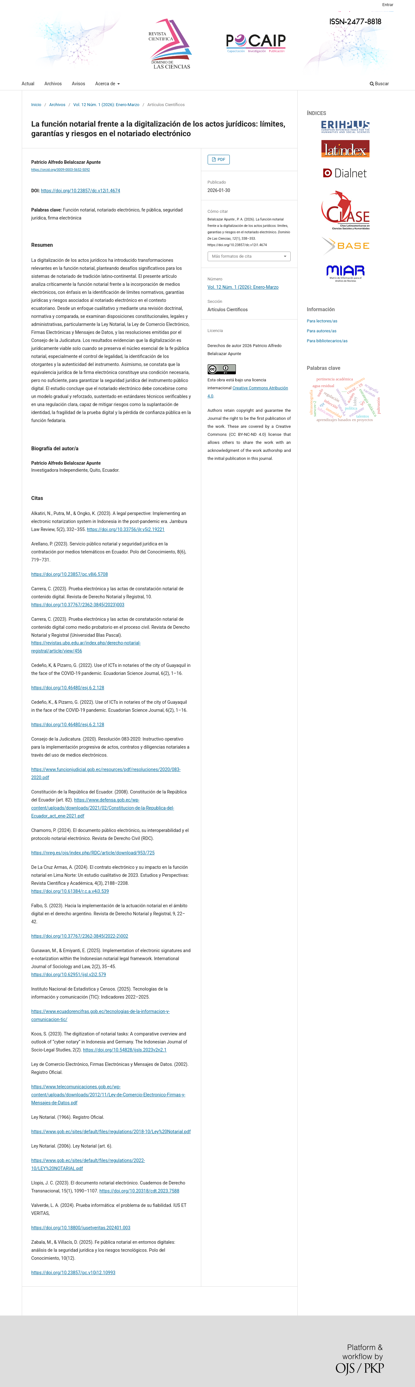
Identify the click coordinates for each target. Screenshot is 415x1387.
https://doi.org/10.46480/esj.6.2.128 (67, 687)
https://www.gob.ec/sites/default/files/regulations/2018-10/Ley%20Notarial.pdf (111, 1131)
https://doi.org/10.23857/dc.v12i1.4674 (80, 190)
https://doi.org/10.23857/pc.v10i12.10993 (73, 1272)
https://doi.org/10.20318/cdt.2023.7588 (139, 1190)
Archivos (53, 83)
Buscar (379, 83)
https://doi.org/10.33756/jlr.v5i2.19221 (125, 529)
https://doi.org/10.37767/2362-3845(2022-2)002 (79, 936)
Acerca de (105, 83)
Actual (28, 83)
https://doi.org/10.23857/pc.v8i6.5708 (69, 574)
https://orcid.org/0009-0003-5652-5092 (60, 170)
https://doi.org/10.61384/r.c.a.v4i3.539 (70, 891)
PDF (221, 159)
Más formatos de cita (232, 256)
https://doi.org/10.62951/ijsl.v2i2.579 (68, 974)
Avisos (78, 83)
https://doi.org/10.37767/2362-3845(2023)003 (78, 604)
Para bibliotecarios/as (327, 340)
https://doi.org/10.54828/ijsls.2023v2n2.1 (125, 1049)
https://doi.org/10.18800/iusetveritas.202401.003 (80, 1227)
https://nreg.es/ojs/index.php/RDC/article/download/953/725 (93, 852)
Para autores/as (322, 330)
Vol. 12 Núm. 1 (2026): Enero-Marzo (106, 104)
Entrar (388, 4)
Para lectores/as (322, 321)
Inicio (36, 104)
